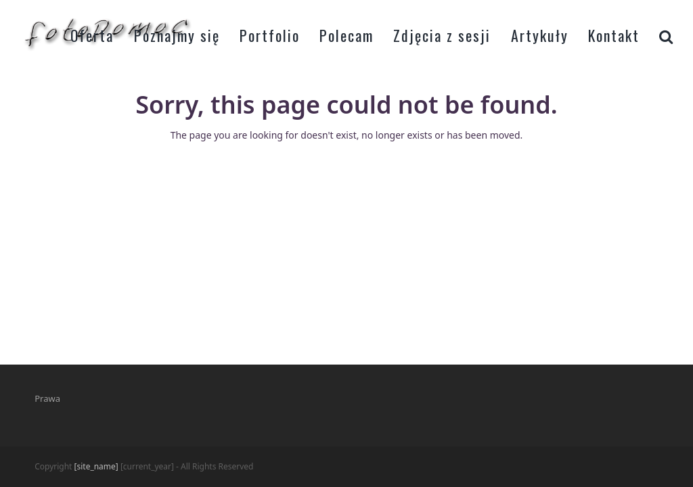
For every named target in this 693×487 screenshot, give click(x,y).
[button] (666, 34)
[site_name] (96, 466)
